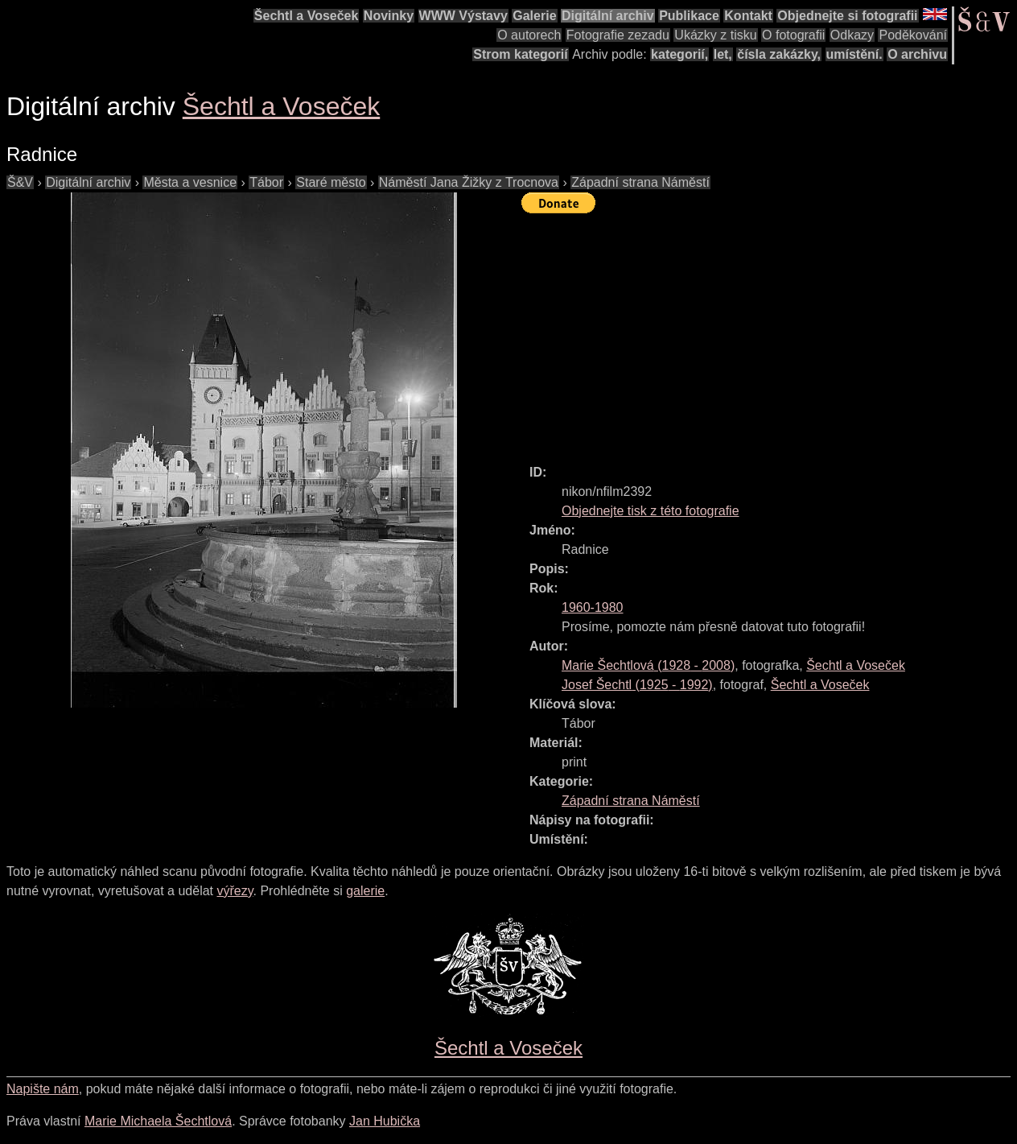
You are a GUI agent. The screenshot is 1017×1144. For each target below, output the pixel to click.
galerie (365, 891)
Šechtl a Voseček (306, 16)
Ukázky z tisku (715, 35)
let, (723, 54)
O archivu (917, 54)
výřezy (234, 891)
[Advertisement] (769, 331)
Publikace (689, 16)
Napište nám (42, 1089)
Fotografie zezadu (617, 35)
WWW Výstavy (463, 16)
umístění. (854, 54)
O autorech (529, 35)
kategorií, (679, 54)
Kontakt (748, 16)
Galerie (534, 16)
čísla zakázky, (779, 54)
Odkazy (852, 35)
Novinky (389, 16)
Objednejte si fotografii (847, 16)
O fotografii (793, 35)
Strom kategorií (520, 54)
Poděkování (913, 35)
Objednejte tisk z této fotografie (650, 511)
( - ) (648, 665)
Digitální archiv (608, 16)
